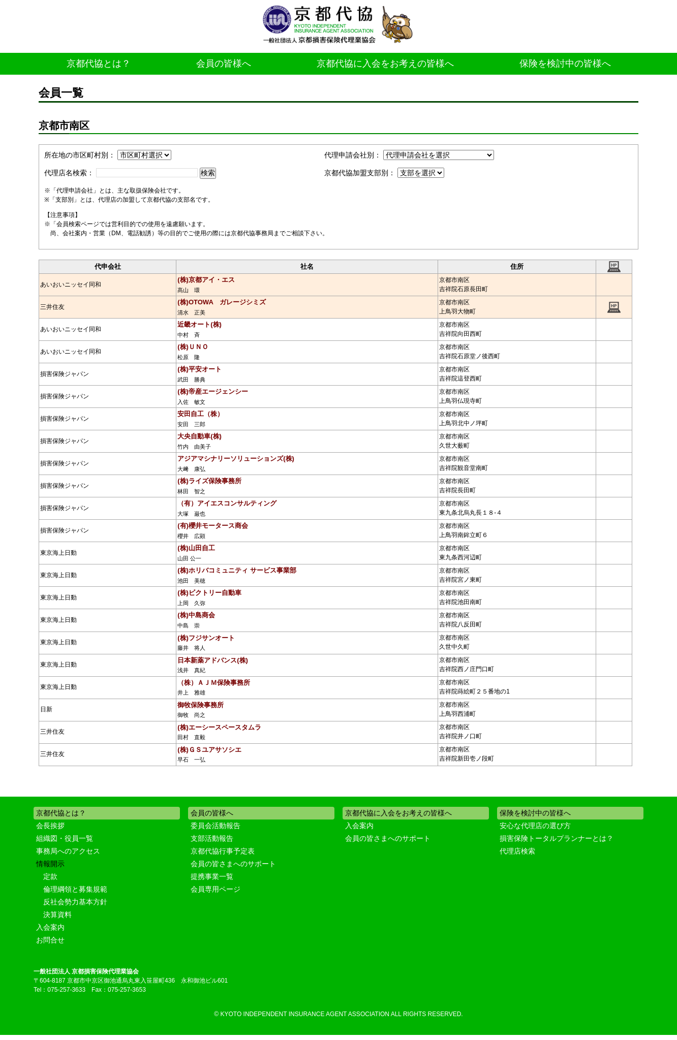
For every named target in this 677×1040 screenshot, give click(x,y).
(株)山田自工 (196, 548)
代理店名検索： (69, 173)
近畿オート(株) (199, 324)
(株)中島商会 (196, 615)
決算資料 (57, 914)
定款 (50, 876)
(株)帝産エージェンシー (212, 391)
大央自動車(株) (199, 436)
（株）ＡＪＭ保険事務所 (213, 682)
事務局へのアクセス (68, 851)
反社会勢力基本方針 (75, 902)
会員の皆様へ (223, 63)
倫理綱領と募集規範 (75, 889)
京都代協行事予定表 (223, 851)
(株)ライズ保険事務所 (209, 481)
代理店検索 (517, 851)
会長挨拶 (50, 826)
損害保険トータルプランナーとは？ (556, 838)
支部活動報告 (212, 838)
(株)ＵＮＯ (192, 347)
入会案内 (50, 927)
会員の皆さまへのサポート (233, 864)
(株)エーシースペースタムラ (219, 727)
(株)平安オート (199, 369)
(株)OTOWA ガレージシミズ (221, 302)
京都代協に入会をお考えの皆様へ (385, 63)
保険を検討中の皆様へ (565, 63)
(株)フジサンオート (206, 638)
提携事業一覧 (212, 876)
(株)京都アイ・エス (206, 279)
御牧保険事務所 (200, 705)
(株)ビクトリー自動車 (209, 592)
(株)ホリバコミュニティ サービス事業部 (236, 570)
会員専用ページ (215, 889)
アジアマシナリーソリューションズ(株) (235, 458)
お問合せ (50, 940)
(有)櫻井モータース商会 (212, 525)
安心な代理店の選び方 (535, 826)
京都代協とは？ (99, 63)
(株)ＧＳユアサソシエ (209, 749)
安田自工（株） (200, 414)
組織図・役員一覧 (64, 838)
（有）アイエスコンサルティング (226, 503)
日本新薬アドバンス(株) (212, 660)
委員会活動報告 (215, 826)
